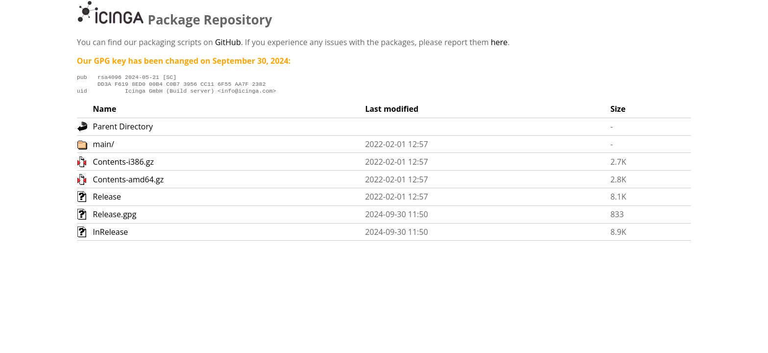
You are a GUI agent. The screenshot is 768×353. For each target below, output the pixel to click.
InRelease (110, 234)
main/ (103, 147)
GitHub (228, 42)
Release (107, 199)
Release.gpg (115, 217)
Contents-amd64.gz (128, 182)
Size (617, 111)
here (499, 42)
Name (105, 111)
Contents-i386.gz (123, 164)
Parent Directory (123, 129)
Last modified (391, 111)
